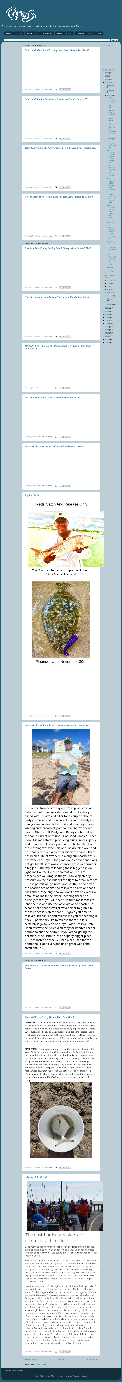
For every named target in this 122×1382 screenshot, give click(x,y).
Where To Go (31, 33)
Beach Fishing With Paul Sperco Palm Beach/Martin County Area (57, 725)
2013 (107, 333)
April (109, 293)
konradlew (68, 1376)
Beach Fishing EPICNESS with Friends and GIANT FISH (54, 446)
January (110, 304)
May (109, 289)
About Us (18, 33)
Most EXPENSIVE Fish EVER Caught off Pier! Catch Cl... (111, 184)
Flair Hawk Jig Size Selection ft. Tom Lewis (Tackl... (111, 115)
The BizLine (19, 1370)
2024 (107, 76)
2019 (107, 314)
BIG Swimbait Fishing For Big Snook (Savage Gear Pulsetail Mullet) (59, 248)
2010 (107, 342)
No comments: (47, 89)
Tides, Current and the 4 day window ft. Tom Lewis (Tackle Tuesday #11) (60, 148)
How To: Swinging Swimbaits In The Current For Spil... (111, 170)
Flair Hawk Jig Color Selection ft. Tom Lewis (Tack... (111, 102)
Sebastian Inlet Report (36, 1177)
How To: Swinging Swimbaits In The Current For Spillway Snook (57, 297)
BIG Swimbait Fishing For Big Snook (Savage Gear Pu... (111, 156)
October (110, 95)
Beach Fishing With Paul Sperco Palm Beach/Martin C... (111, 233)
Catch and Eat (46, 33)
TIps (100, 33)
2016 (107, 323)
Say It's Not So (32, 495)
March (109, 296)
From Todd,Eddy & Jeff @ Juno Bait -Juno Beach (49, 1017)
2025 (107, 73)
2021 (107, 308)
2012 (107, 336)
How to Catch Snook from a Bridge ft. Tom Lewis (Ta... (111, 143)
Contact (69, 33)
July (108, 283)
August (110, 280)
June (109, 286)
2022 (107, 82)
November (110, 90)
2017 (107, 320)
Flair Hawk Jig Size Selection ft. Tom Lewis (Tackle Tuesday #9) (56, 99)
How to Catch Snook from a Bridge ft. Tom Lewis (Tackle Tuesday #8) (59, 196)
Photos (59, 33)
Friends (91, 33)
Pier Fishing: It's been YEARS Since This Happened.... (111, 246)
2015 (107, 327)
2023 (107, 79)
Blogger (84, 1376)
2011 (107, 339)
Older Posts (91, 1359)
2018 (107, 317)
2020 (107, 311)
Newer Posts (31, 1359)
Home (8, 33)
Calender (80, 33)
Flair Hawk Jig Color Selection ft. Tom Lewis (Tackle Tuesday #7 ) (57, 50)
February (110, 299)
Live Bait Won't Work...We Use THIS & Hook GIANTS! (52, 397)
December (110, 85)
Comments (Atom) (41, 1364)
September (111, 275)
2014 (107, 330)
